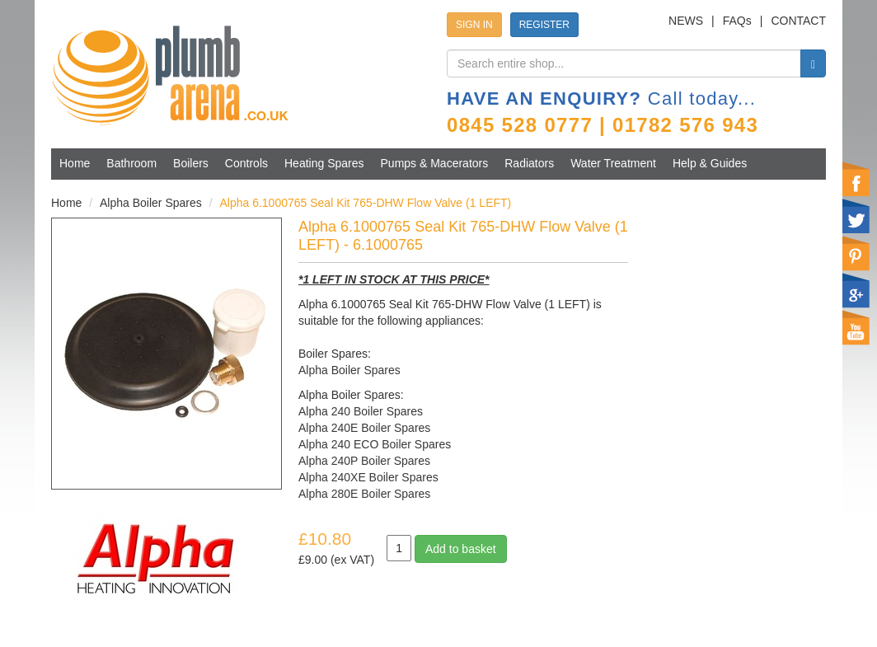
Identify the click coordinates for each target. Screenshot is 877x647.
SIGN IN (474, 24)
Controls (246, 163)
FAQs (737, 20)
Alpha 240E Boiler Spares (364, 427)
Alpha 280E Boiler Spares (364, 493)
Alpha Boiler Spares (151, 202)
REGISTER (544, 24)
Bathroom (131, 163)
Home (74, 163)
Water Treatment (613, 163)
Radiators (529, 163)
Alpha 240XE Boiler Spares (368, 477)
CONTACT (798, 20)
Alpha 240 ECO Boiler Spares (374, 444)
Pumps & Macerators (435, 163)
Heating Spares (324, 163)
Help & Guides (710, 163)
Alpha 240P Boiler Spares (364, 460)
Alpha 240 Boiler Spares (360, 411)
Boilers (191, 163)
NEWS (685, 20)
